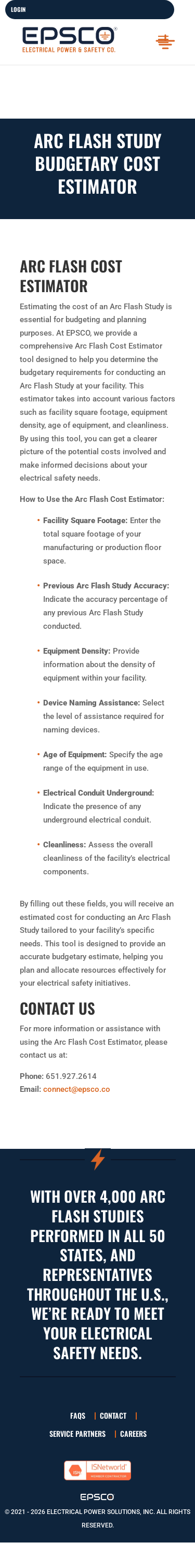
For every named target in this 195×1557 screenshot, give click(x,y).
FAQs (77, 1415)
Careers (133, 1433)
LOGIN (18, 9)
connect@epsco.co (76, 1089)
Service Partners (77, 1433)
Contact (113, 1415)
